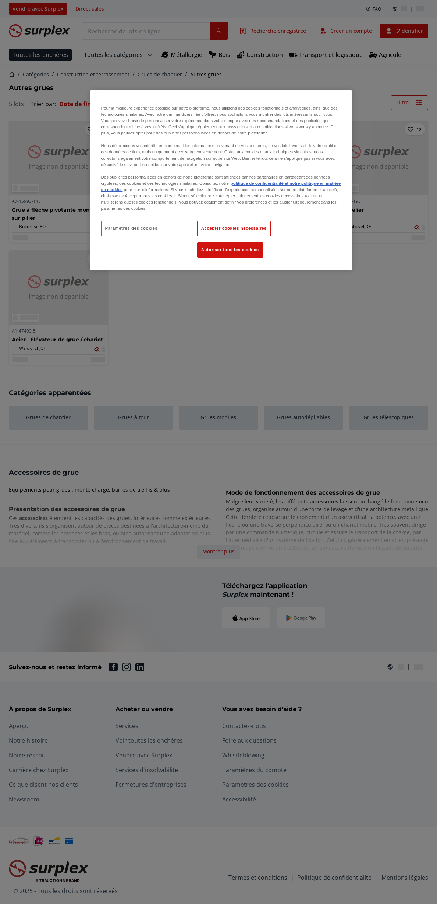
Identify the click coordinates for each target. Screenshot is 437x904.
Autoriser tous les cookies (230, 249)
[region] (221, 180)
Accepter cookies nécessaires (234, 228)
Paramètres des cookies (131, 228)
